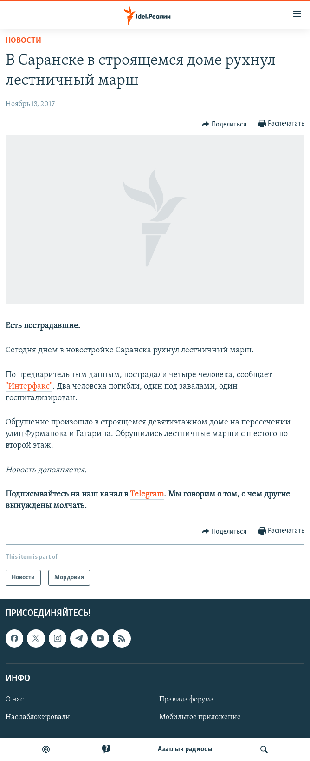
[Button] (224, 124)
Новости (23, 40)
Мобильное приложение (200, 717)
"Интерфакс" (29, 386)
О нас (15, 699)
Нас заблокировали (38, 717)
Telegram (147, 494)
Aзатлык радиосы (185, 749)
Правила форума (186, 699)
